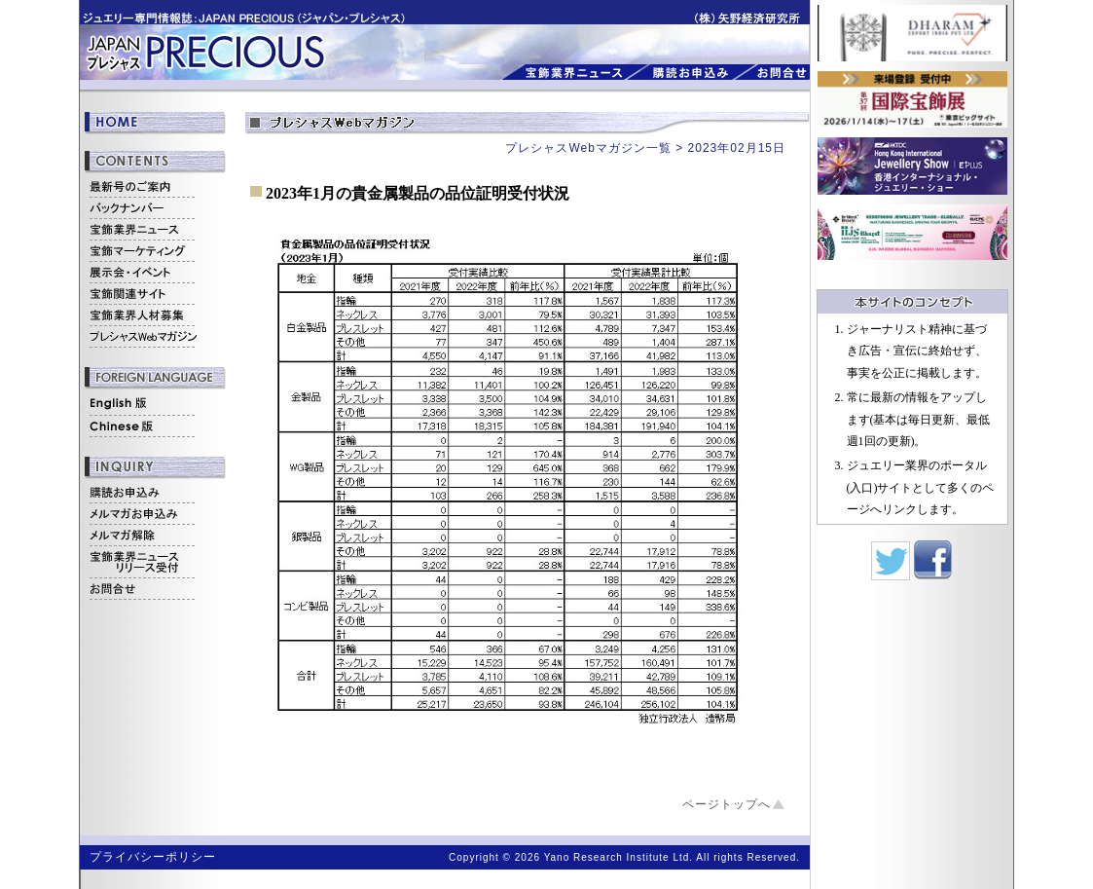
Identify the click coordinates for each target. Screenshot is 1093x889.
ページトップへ (726, 804)
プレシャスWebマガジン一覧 (588, 148)
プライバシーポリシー (153, 857)
